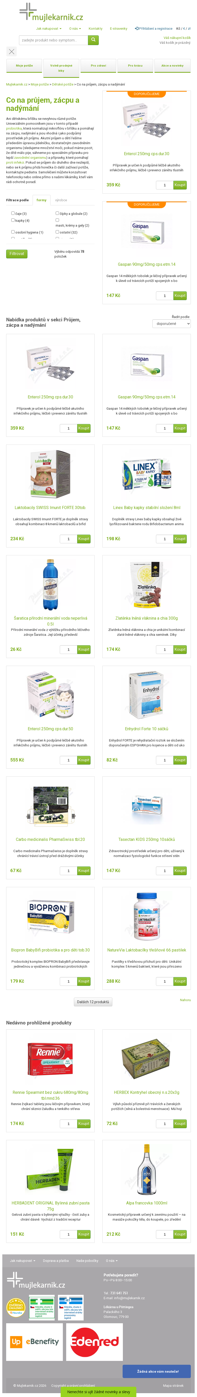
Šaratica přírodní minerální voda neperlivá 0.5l (50, 621)
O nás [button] (75, 28)
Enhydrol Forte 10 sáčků (146, 728)
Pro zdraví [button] (98, 65)
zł (189, 28)
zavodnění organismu (30, 158)
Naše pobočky (87, 1261)
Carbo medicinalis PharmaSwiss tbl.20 (50, 839)
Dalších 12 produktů (93, 1002)
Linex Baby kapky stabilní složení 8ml (146, 507)
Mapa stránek (173, 1386)
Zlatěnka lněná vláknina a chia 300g (146, 618)
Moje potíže (40, 84)
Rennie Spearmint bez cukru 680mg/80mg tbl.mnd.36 (50, 1095)
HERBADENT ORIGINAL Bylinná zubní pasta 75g (51, 1206)
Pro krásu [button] (135, 65)
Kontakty (95, 28)
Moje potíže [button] (24, 65)
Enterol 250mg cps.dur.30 (146, 153)
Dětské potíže (62, 84)
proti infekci (15, 162)
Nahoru (185, 1000)
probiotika (14, 128)
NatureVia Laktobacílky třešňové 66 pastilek (146, 950)
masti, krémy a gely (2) (72, 225)
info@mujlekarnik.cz (129, 1298)
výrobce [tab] (61, 200)
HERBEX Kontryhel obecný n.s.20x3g (146, 1092)
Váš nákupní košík (177, 38)
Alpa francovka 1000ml (146, 1203)
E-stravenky (118, 28)
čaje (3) (21, 214)
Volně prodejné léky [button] (61, 68)
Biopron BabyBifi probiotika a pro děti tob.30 (50, 950)
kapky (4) (22, 221)
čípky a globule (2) (73, 214)
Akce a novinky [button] (172, 65)
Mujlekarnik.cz (16, 84)
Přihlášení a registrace (153, 28)
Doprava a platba (56, 1261)
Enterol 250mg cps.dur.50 (50, 728)
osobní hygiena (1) (29, 232)
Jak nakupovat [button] (49, 28)
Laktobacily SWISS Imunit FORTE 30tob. (50, 507)
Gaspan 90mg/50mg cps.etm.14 (146, 264)
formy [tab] (41, 200)
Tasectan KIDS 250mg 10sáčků (147, 839)
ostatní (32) (68, 232)
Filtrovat (16, 253)
